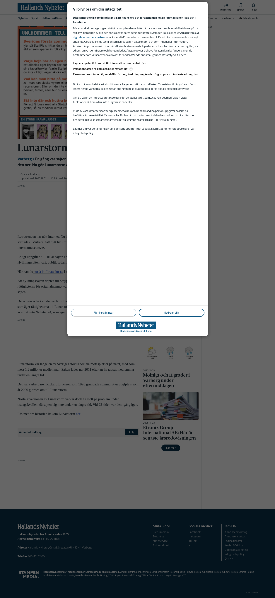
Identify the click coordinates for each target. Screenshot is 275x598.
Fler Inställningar (103, 312)
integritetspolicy (83, 133)
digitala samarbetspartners (90, 37)
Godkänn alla (171, 312)
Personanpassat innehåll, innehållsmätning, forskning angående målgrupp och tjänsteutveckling (135, 74)
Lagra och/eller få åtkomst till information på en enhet (109, 63)
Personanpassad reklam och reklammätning (103, 69)
